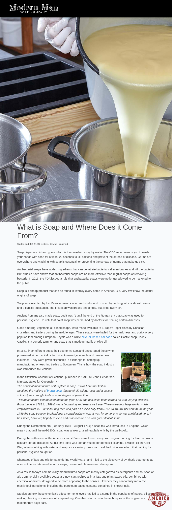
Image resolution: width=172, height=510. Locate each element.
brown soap (54, 390)
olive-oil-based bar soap (97, 337)
